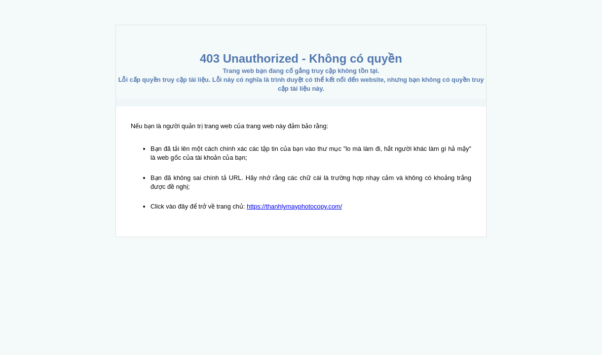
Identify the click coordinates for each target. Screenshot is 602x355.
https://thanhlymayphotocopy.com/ (294, 206)
